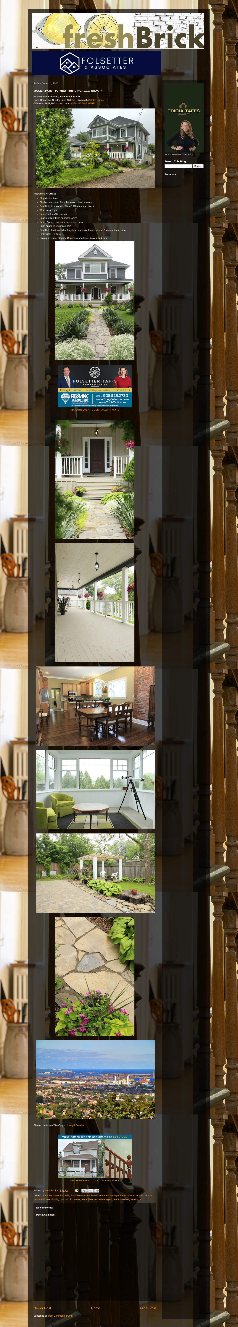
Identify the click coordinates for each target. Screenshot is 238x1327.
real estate (87, 1199)
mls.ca (64, 1199)
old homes (74, 1199)
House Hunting (51, 1199)
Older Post (148, 1308)
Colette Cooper (96, 100)
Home (95, 1308)
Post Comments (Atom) (60, 1315)
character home (50, 1195)
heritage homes (118, 1195)
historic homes (136, 1195)
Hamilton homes (100, 1195)
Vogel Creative (77, 1125)
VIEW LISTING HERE (83, 103)
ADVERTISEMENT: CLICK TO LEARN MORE (95, 409)
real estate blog (121, 1199)
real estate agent (103, 1199)
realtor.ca (136, 1199)
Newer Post (42, 1308)
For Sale (64, 1195)
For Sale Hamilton (80, 1195)
